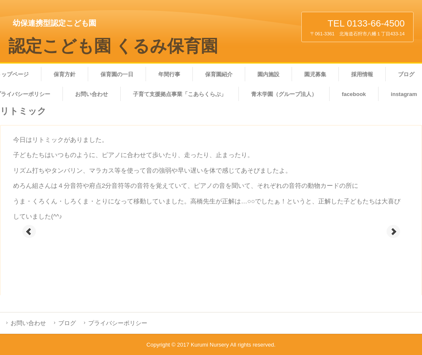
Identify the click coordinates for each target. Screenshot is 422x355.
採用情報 (362, 74)
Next (393, 231)
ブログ (67, 323)
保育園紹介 (219, 74)
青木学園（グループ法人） (284, 94)
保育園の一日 (116, 74)
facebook (354, 94)
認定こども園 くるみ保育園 (113, 46)
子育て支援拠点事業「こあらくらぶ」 (179, 94)
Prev (29, 231)
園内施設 (268, 74)
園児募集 (315, 74)
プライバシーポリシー (117, 323)
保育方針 (65, 74)
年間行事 (169, 74)
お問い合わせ (91, 94)
